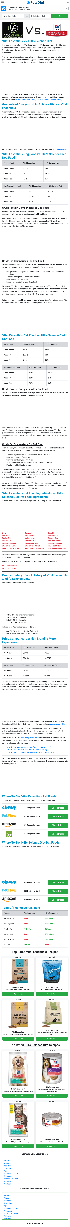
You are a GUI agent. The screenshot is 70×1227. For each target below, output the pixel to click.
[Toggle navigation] (2, 2)
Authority (7, 1181)
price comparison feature (30, 738)
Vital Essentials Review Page (26, 100)
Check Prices (58, 808)
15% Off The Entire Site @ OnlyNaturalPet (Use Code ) (31, 752)
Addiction (7, 1166)
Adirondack (8, 1168)
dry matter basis (60, 149)
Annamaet (8, 1176)
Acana (6, 1163)
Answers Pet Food (11, 1179)
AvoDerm (7, 1184)
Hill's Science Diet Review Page (51, 100)
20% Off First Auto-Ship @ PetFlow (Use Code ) (28, 747)
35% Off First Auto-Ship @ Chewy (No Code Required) (26, 750)
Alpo (5, 1171)
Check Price (18, 994)
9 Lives (6, 1161)
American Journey (11, 1174)
